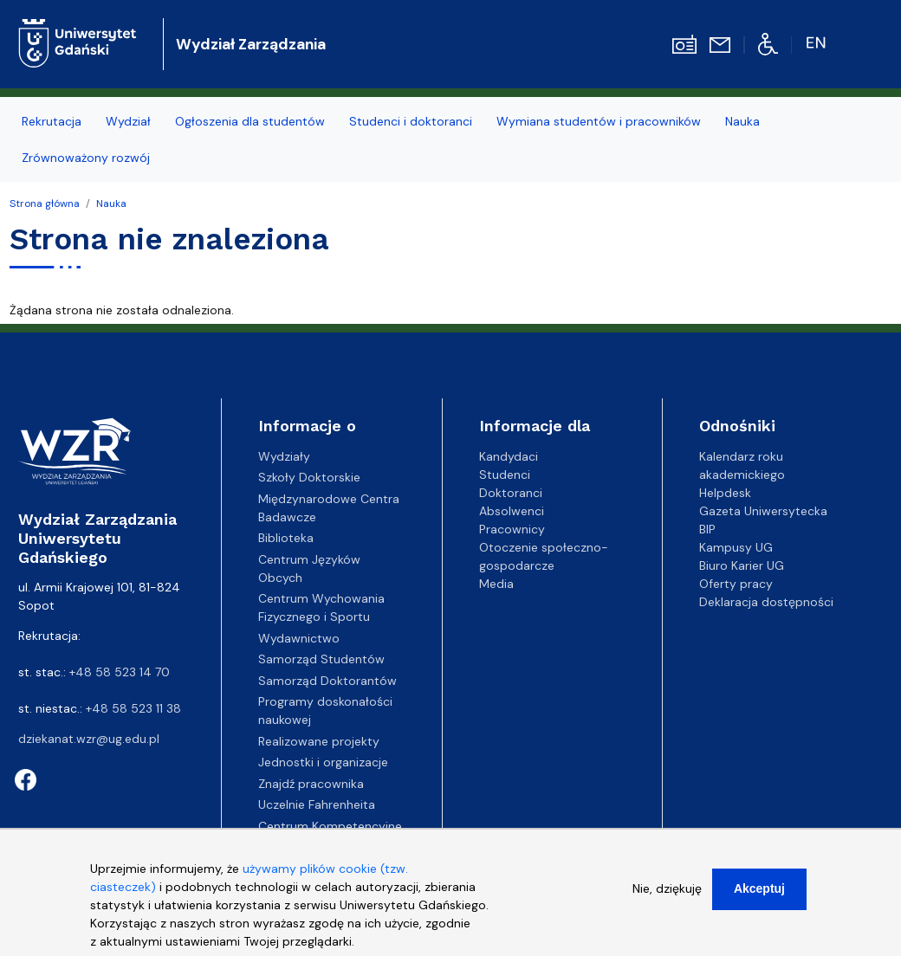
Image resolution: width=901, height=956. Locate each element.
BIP (707, 529)
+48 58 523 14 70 (119, 672)
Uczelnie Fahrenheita (316, 804)
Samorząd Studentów (321, 659)
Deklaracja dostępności (766, 602)
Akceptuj (759, 891)
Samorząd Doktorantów (327, 680)
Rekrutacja (51, 121)
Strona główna (45, 203)
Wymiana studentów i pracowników (598, 121)
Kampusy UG (736, 547)
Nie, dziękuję (667, 891)
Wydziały (284, 456)
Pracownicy (512, 529)
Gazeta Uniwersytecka (763, 511)
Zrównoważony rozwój (86, 157)
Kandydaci (508, 456)
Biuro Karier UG (741, 565)
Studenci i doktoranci (410, 121)
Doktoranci (510, 493)
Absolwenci (511, 511)
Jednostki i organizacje (323, 762)
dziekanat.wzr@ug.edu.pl (88, 738)
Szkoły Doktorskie (309, 477)
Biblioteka (286, 538)
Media (496, 583)
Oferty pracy (736, 583)
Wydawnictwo (299, 638)
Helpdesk (725, 493)
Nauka (742, 121)
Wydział (128, 121)
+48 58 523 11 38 (133, 708)
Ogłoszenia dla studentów (250, 121)
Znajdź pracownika (311, 783)
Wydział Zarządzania (251, 44)
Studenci (504, 474)
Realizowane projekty (318, 741)
